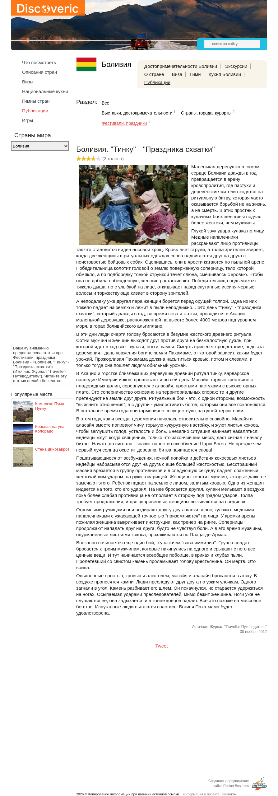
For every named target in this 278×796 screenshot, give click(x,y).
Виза (177, 74)
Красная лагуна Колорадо (49, 428)
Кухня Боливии (225, 74)
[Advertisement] (36, 249)
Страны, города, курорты (206, 112)
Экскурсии (236, 66)
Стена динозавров (52, 449)
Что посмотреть (39, 62)
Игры (27, 120)
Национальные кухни (45, 91)
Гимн (195, 74)
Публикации (35, 110)
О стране (154, 74)
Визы (27, 81)
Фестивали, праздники (124, 123)
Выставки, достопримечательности (137, 112)
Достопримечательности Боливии (180, 66)
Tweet (161, 646)
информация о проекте (201, 794)
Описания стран (39, 72)
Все (105, 103)
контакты (229, 794)
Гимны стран (36, 101)
